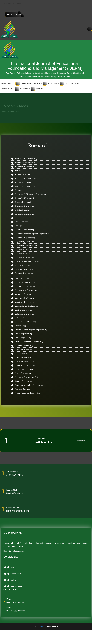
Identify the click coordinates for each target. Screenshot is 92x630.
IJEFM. (41, 626)
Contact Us (40, 89)
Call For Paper (26, 83)
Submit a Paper (16, 586)
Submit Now (82, 441)
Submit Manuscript (72, 83)
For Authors (52, 83)
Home (13, 567)
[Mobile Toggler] (17, 84)
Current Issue (16, 574)
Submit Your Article (14, 14)
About (10, 83)
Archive (37, 83)
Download (24, 89)
